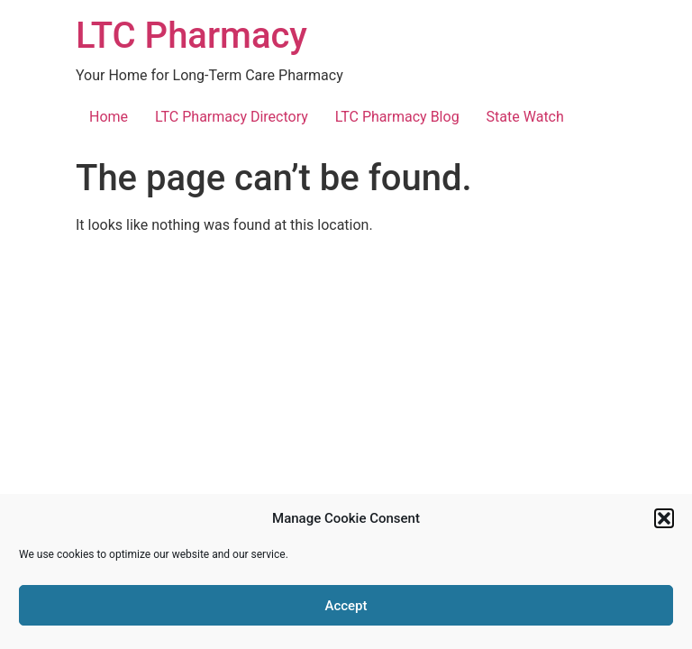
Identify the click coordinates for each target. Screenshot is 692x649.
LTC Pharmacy (191, 35)
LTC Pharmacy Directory (231, 116)
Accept (345, 606)
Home (108, 116)
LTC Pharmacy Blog (397, 116)
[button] (664, 518)
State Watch (525, 116)
